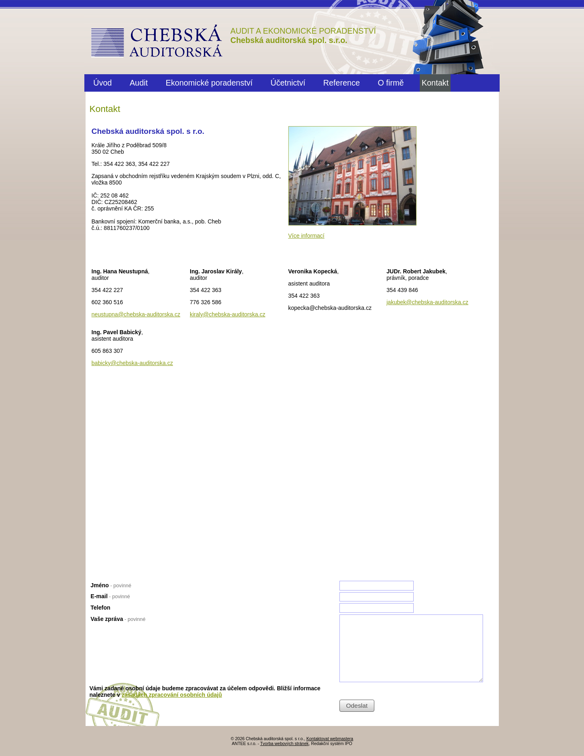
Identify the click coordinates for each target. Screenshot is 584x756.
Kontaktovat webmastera (329, 738)
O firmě (391, 82)
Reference (341, 82)
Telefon (100, 607)
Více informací (306, 235)
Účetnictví (288, 82)
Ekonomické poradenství (209, 82)
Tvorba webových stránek (284, 743)
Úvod (102, 82)
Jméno (110, 585)
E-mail (110, 596)
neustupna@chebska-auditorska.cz (136, 314)
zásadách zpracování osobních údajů (172, 695)
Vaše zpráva (117, 619)
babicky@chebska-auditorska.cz (132, 363)
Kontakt (435, 82)
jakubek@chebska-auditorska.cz (427, 302)
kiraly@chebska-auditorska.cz (227, 314)
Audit (139, 82)
